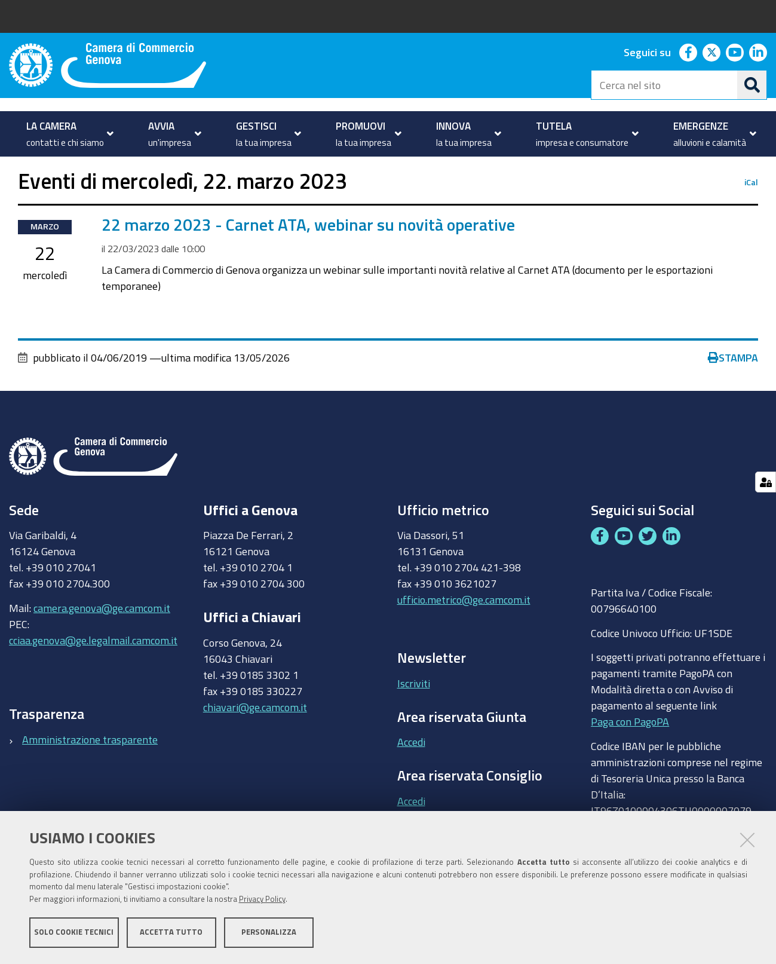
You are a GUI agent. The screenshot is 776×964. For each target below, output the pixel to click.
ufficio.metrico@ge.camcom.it (463, 633)
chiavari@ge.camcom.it (255, 741)
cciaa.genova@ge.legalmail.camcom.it (93, 673)
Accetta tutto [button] (171, 933)
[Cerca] (752, 85)
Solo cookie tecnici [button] (74, 933)
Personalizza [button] (268, 933)
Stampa (733, 390)
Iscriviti (413, 716)
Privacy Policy (262, 900)
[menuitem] (67, 134)
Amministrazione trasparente (90, 773)
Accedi (411, 775)
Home (16, 169)
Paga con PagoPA (630, 755)
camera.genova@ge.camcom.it (101, 641)
